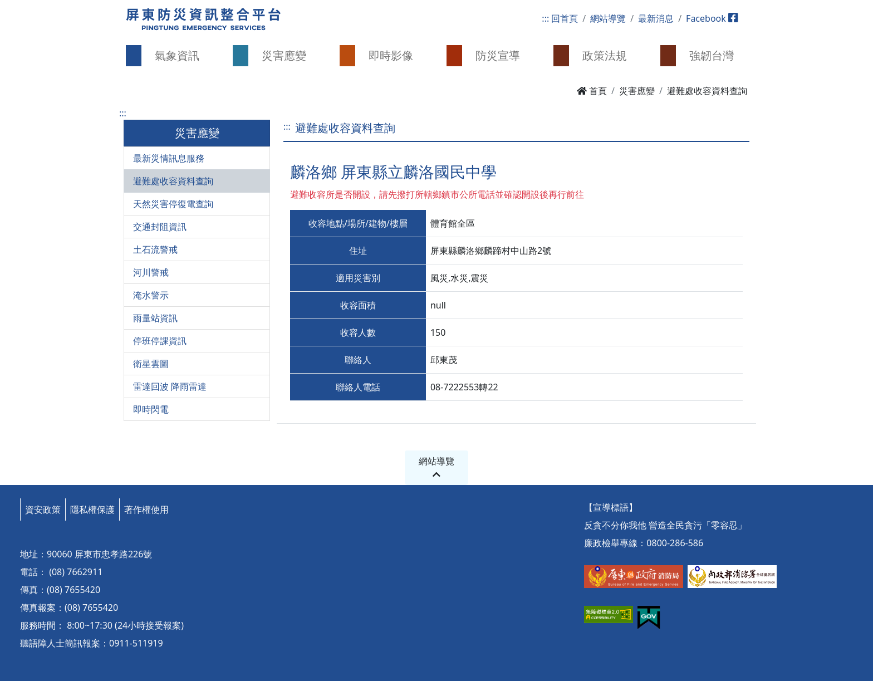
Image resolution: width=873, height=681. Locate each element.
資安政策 (43, 509)
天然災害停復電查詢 (173, 204)
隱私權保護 (92, 509)
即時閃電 (151, 409)
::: (545, 18)
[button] (169, 55)
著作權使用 (146, 509)
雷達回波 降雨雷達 (170, 386)
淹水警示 (151, 295)
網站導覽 (608, 18)
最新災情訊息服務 (168, 158)
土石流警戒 (155, 249)
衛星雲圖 (151, 363)
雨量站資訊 (155, 318)
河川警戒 (151, 272)
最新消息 (656, 18)
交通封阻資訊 (160, 227)
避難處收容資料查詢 (173, 181)
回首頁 (564, 18)
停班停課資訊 (160, 341)
